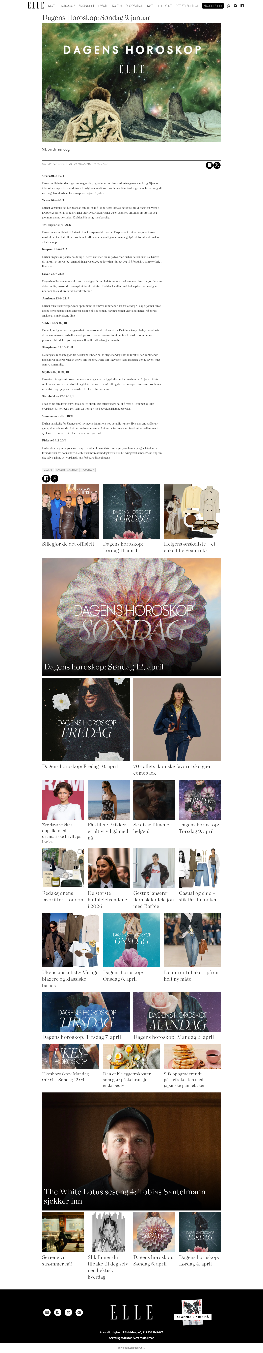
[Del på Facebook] (209, 165)
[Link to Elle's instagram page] (47, 1312)
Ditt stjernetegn (187, 6)
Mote (52, 6)
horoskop (88, 469)
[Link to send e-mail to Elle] (79, 1312)
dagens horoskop (67, 469)
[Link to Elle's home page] (131, 1312)
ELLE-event (164, 6)
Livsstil (103, 6)
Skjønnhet (86, 6)
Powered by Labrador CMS (131, 1347)
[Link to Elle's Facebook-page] (57, 1312)
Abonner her (213, 6)
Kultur (117, 6)
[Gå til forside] (36, 5)
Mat (150, 6)
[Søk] (228, 6)
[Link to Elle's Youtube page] (68, 1312)
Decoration (135, 6)
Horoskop (67, 6)
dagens (48, 469)
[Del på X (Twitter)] (217, 165)
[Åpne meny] (23, 5)
